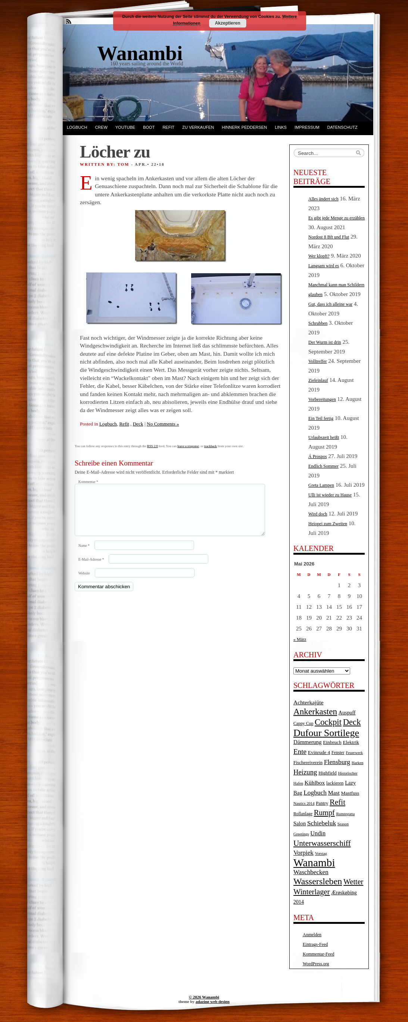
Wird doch (317, 514)
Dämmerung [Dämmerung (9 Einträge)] (307, 742)
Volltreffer (317, 361)
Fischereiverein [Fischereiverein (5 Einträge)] (308, 762)
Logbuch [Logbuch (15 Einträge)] (315, 792)
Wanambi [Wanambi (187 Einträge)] (314, 863)
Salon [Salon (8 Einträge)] (299, 823)
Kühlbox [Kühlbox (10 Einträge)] (315, 782)
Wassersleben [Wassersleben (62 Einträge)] (317, 881)
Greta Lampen (321, 485)
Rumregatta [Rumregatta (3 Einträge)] (345, 814)
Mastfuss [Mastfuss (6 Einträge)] (350, 793)
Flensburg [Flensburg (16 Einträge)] (337, 762)
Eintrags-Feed (315, 944)
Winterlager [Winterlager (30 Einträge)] (311, 892)
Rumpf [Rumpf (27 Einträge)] (324, 812)
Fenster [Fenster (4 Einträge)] (338, 752)
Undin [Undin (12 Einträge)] (318, 833)
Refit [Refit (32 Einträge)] (337, 802)
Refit (168, 127)
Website (84, 582)
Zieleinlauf (318, 380)
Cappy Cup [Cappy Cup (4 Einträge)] (303, 723)
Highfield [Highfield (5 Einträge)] (327, 773)
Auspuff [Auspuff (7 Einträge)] (347, 713)
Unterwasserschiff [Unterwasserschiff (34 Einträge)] (322, 843)
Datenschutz (342, 127)
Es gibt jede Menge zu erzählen (336, 218)
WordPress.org (316, 963)
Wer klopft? (319, 256)
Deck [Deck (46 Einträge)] (352, 722)
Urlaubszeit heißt (323, 437)
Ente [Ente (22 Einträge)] (299, 751)
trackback (210, 446)
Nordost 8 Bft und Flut (328, 237)
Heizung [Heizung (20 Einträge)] (305, 772)
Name (84, 554)
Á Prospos (317, 456)
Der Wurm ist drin (324, 342)
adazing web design (213, 1001)
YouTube (125, 127)
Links (281, 127)
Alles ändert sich (323, 199)
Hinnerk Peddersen (244, 127)
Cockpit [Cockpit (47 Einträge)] (328, 722)
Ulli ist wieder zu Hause (330, 495)
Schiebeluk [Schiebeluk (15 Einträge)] (321, 823)
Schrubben (317, 323)
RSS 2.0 (152, 446)
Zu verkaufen (198, 127)
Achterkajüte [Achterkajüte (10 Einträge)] (308, 702)
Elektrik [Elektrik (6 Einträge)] (351, 742)
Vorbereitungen (322, 399)
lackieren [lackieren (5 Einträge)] (334, 783)
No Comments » (163, 424)
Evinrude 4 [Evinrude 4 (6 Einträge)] (319, 752)
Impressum (307, 127)
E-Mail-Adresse (91, 568)
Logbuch (77, 127)
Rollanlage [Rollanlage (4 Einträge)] (302, 813)
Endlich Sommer (323, 466)
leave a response (188, 446)
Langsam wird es (323, 265)
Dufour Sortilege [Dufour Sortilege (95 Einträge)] (326, 732)
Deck (138, 424)
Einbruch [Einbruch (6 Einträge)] (332, 742)
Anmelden (312, 934)
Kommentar (88, 482)
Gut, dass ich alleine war (330, 304)
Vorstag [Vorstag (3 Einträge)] (321, 853)
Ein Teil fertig (320, 418)
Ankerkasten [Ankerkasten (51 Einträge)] (315, 711)
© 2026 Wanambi (204, 997)
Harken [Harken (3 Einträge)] (357, 763)
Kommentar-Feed (318, 954)
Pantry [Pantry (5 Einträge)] (322, 803)
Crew (101, 127)
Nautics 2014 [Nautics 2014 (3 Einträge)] (304, 803)
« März (299, 639)
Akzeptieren (227, 23)
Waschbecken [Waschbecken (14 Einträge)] (310, 872)
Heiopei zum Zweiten (327, 523)
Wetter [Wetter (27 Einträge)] (353, 882)
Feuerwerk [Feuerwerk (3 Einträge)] (354, 753)
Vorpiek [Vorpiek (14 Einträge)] (303, 852)
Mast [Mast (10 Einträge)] (334, 792)
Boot (149, 127)
